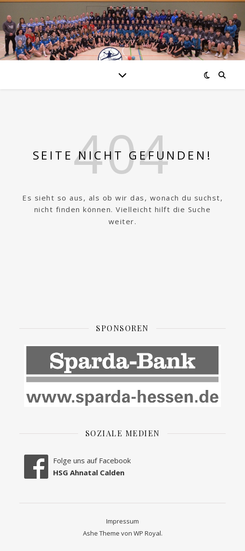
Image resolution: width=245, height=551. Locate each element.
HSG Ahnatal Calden (88, 472)
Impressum (122, 521)
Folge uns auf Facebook (92, 460)
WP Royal (147, 533)
